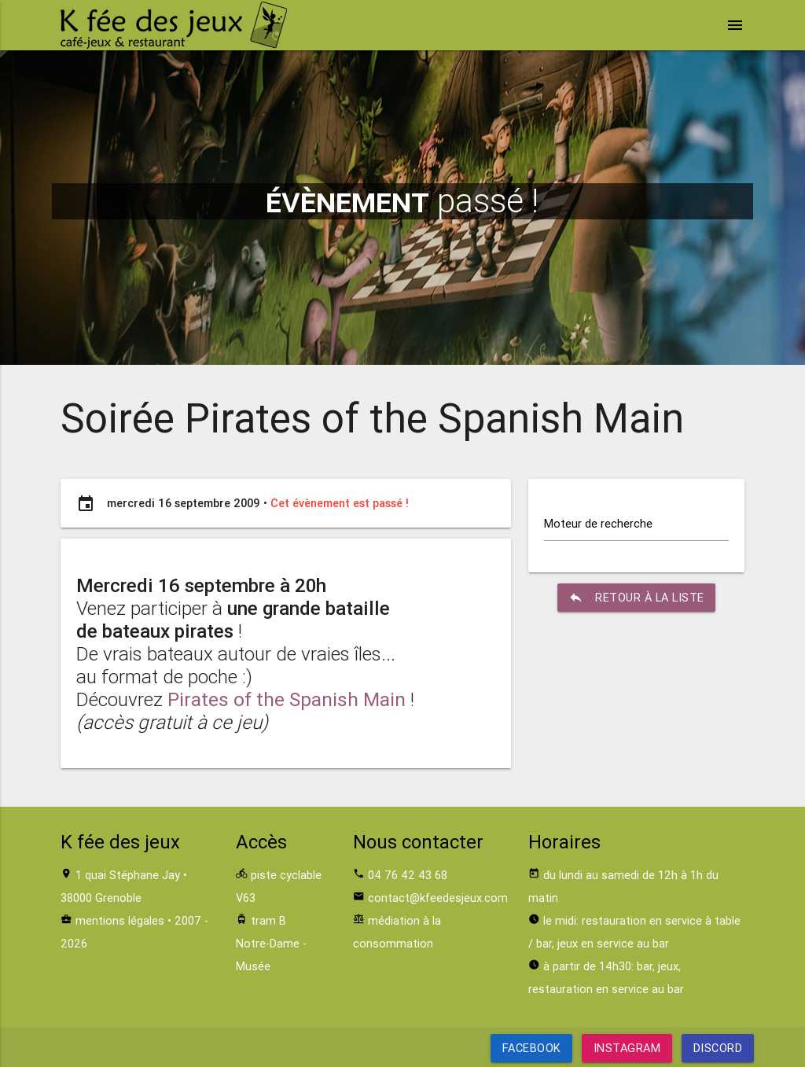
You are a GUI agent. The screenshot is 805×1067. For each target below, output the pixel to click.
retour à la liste (636, 597)
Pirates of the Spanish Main (286, 699)
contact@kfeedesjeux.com (438, 897)
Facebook (531, 1047)
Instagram (627, 1047)
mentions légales (119, 920)
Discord (717, 1047)
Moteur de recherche (598, 523)
